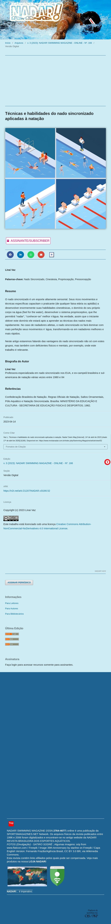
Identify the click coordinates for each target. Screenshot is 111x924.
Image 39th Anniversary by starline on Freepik (66, 847)
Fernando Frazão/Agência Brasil (44, 851)
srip (78, 844)
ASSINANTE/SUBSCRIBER (28, 240)
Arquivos (19, 43)
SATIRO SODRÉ (43, 844)
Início (7, 43)
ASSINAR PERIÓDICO (19, 582)
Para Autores (11, 608)
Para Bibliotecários (14, 614)
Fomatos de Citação (16, 446)
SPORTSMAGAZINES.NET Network (27, 834)
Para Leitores (11, 603)
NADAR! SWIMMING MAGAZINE (26, 830)
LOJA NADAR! (37, 861)
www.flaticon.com (17, 847)
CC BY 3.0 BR (72, 851)
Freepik (33, 847)
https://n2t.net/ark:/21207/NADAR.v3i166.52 (26, 490)
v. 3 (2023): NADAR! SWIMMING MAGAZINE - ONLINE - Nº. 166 (59, 43)
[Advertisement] (55, 81)
